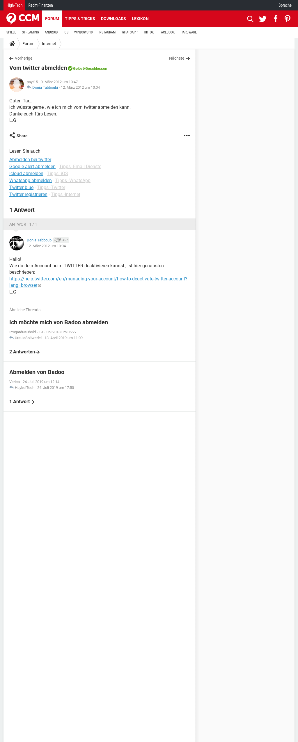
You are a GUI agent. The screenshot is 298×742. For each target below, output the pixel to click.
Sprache (285, 5)
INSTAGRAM (107, 32)
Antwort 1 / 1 (23, 224)
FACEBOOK (167, 32)
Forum (52, 18)
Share (22, 136)
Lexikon (140, 18)
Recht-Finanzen (40, 5)
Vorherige (23, 58)
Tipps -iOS (57, 173)
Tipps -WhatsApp (73, 180)
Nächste (176, 58)
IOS (65, 32)
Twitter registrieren (28, 194)
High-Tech (14, 5)
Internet (49, 43)
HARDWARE (188, 32)
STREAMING (30, 32)
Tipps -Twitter (51, 187)
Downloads (113, 18)
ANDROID (51, 32)
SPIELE (11, 32)
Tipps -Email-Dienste (80, 166)
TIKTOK (148, 32)
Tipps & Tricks (80, 18)
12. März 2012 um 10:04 (80, 87)
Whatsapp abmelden (30, 180)
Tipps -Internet (65, 194)
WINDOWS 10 (83, 32)
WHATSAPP (129, 32)
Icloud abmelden (26, 173)
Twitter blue (21, 187)
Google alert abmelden (32, 166)
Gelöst (78, 68)
